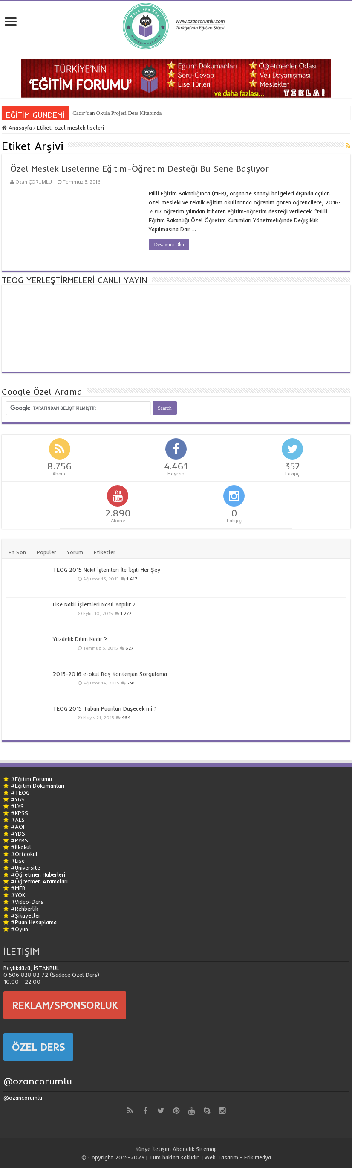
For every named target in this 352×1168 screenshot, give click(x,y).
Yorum (75, 552)
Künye (143, 1148)
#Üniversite (25, 867)
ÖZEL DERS (38, 1046)
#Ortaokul (24, 854)
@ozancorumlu (37, 1081)
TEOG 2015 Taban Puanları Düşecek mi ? (105, 708)
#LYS (17, 806)
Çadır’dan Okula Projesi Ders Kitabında (117, 113)
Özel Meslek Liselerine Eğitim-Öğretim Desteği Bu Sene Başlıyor (139, 168)
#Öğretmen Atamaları (39, 881)
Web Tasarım (221, 1157)
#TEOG (20, 792)
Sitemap (206, 1148)
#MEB (18, 888)
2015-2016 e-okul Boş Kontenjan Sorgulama (110, 673)
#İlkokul (21, 847)
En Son (17, 552)
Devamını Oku (169, 245)
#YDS (18, 833)
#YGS (18, 799)
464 (125, 717)
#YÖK (18, 894)
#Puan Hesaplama (34, 922)
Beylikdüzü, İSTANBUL (31, 967)
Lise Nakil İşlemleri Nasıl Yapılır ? (94, 604)
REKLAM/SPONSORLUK (65, 1005)
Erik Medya (257, 1157)
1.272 (125, 613)
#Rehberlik (24, 908)
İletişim (161, 1148)
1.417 (131, 579)
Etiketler (104, 552)
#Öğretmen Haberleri (38, 874)
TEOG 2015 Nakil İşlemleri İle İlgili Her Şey (106, 569)
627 (129, 648)
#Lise (18, 860)
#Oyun (19, 929)
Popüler (46, 552)
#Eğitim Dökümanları (37, 785)
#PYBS (19, 840)
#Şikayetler (25, 915)
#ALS (18, 819)
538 (131, 683)
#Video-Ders (27, 901)
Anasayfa (17, 127)
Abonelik (183, 1148)
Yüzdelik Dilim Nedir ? (80, 638)
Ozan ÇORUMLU (33, 181)
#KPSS (19, 813)
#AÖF (18, 826)
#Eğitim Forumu (31, 778)
